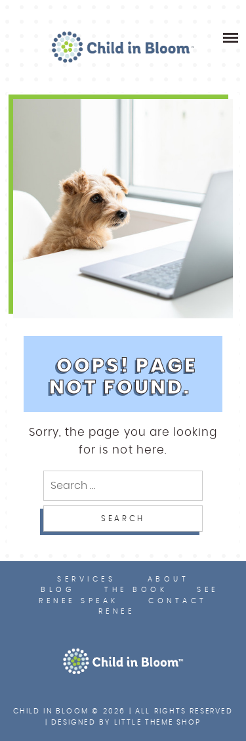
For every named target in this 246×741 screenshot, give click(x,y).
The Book (135, 589)
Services (86, 579)
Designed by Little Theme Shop (126, 722)
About (169, 579)
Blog (58, 589)
